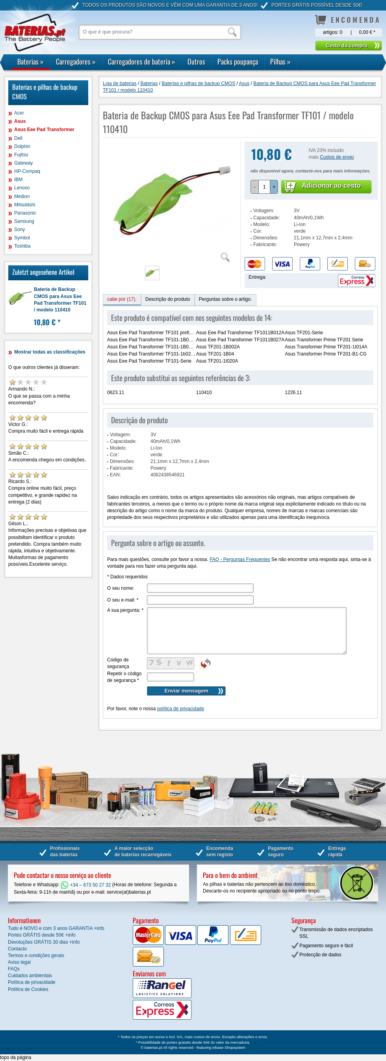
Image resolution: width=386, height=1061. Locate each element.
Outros (196, 61)
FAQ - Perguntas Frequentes (240, 559)
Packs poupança (237, 61)
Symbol (22, 238)
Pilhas (280, 61)
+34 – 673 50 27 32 (86, 885)
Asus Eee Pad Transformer (44, 129)
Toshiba (22, 246)
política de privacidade (180, 708)
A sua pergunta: (125, 610)
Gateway (23, 163)
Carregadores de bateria (141, 61)
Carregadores (76, 61)
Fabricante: (265, 244)
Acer (19, 113)
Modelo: (261, 224)
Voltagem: (263, 210)
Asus (20, 121)
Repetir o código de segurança (124, 677)
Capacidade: (266, 217)
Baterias (30, 61)
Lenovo (22, 188)
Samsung (24, 221)
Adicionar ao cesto (331, 185)
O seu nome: (120, 588)
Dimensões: (265, 238)
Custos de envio (337, 157)
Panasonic (25, 213)
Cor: (257, 231)
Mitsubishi (24, 204)
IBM (18, 179)
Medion (22, 196)
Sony (19, 229)
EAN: (115, 475)
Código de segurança (118, 663)
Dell (18, 138)
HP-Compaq (27, 171)
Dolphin (22, 146)
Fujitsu (21, 154)
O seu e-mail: (122, 600)
